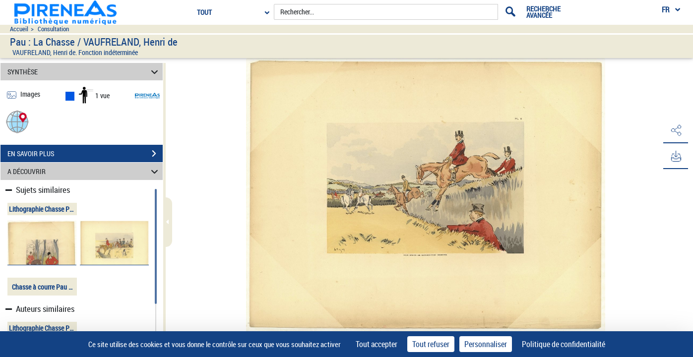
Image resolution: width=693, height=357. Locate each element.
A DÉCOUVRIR (84, 171)
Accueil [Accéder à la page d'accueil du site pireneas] (19, 29)
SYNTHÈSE (84, 71)
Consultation (53, 29)
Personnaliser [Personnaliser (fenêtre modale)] (485, 344)
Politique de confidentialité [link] (563, 344)
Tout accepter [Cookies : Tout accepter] (376, 344)
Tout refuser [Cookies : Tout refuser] (430, 344)
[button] (17, 121)
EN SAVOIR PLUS (85, 154)
